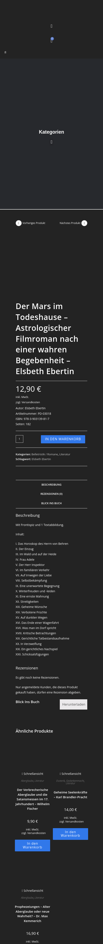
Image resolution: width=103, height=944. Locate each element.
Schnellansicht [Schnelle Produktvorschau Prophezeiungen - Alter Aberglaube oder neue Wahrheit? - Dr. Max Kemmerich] (32, 835)
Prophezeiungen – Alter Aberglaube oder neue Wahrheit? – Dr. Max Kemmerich (32, 858)
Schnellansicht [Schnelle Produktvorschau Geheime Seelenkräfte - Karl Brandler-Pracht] (70, 718)
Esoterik (60, 725)
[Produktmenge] (19, 383)
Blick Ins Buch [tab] (51, 447)
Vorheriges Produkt (34, 223)
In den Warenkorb (63, 383)
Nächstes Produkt (70, 223)
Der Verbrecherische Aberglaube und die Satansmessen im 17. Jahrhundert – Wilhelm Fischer (33, 743)
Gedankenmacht (75, 725)
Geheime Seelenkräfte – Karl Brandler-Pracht (70, 738)
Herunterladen (73, 648)
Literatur (64, 398)
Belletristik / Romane (44, 398)
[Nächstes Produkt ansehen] (84, 223)
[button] (51, 26)
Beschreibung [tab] (51, 429)
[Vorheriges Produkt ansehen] (19, 223)
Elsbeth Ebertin (41, 403)
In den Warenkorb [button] (32, 789)
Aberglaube (27, 725)
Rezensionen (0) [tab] (51, 438)
